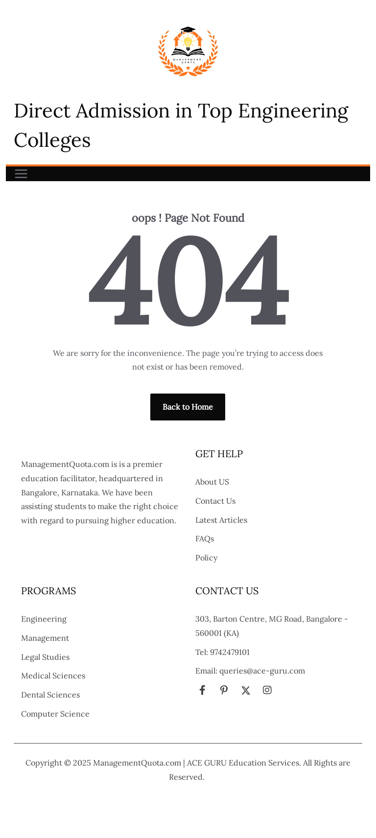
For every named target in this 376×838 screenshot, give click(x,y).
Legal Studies (45, 657)
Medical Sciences (53, 675)
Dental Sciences (50, 694)
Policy (206, 557)
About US (212, 482)
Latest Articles (221, 520)
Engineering (44, 619)
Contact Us (215, 501)
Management (45, 638)
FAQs (204, 538)
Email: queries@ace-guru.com (250, 670)
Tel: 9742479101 (222, 652)
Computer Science (55, 714)
